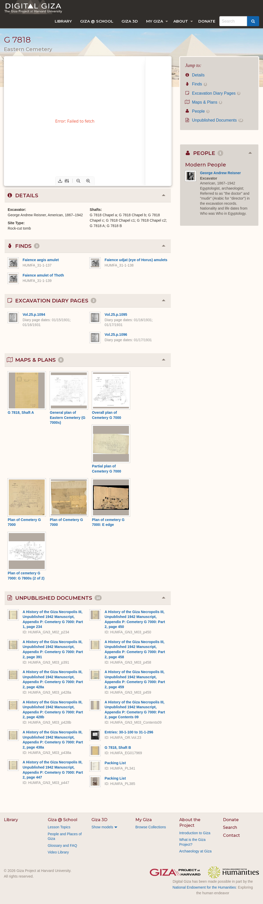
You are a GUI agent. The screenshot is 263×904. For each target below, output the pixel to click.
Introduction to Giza (194, 833)
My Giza (154, 21)
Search (230, 827)
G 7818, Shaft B (118, 747)
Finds (196, 84)
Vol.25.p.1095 (116, 314)
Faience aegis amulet (41, 260)
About (180, 21)
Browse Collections (150, 827)
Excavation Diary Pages (213, 93)
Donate (206, 21)
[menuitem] (63, 21)
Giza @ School (96, 21)
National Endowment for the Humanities (204, 887)
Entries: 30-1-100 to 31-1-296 (129, 732)
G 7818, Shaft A (21, 412)
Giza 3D (129, 21)
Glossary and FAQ (62, 845)
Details (195, 75)
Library (63, 21)
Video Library (58, 852)
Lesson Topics (59, 827)
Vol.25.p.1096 (116, 334)
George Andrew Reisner (220, 173)
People (197, 111)
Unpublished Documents (214, 120)
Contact (231, 835)
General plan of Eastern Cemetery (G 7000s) (68, 417)
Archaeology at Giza (195, 851)
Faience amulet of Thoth (43, 275)
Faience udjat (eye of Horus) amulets (136, 260)
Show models (102, 827)
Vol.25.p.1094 (34, 314)
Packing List (115, 763)
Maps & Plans (203, 102)
